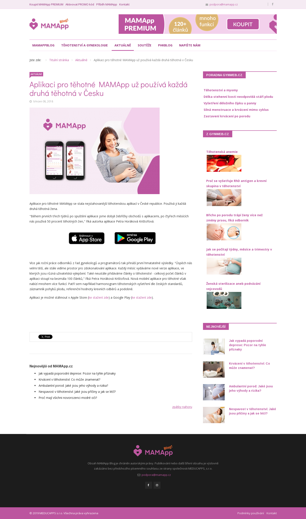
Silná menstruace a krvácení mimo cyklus (236, 110)
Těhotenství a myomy (221, 90)
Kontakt (124, 4)
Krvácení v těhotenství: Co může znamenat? (69, 379)
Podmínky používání (250, 513)
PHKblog (165, 45)
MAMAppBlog (43, 45)
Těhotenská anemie (222, 152)
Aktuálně (123, 45)
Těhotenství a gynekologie (84, 45)
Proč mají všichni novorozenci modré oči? (68, 398)
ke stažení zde (99, 297)
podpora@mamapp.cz (223, 4)
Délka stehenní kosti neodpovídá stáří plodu (238, 97)
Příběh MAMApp (106, 4)
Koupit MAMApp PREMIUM (46, 4)
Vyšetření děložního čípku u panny (230, 103)
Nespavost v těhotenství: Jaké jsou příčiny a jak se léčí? (77, 392)
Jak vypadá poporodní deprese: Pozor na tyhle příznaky (77, 373)
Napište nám (189, 45)
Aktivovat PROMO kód (79, 4)
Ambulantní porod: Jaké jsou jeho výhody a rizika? (73, 385)
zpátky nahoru (182, 407)
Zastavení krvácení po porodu (227, 116)
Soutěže (144, 45)
